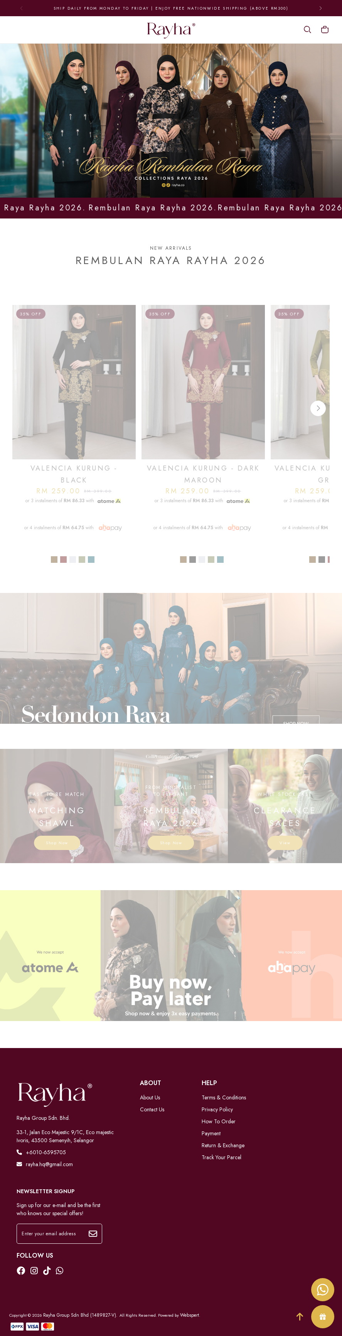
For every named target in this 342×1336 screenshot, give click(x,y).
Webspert (189, 1315)
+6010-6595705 (41, 1152)
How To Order (219, 1121)
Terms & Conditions (224, 1097)
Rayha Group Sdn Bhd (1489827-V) (79, 1315)
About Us (150, 1097)
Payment (211, 1133)
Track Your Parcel (221, 1157)
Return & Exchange (223, 1145)
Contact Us (152, 1109)
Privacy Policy (217, 1109)
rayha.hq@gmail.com (45, 1164)
